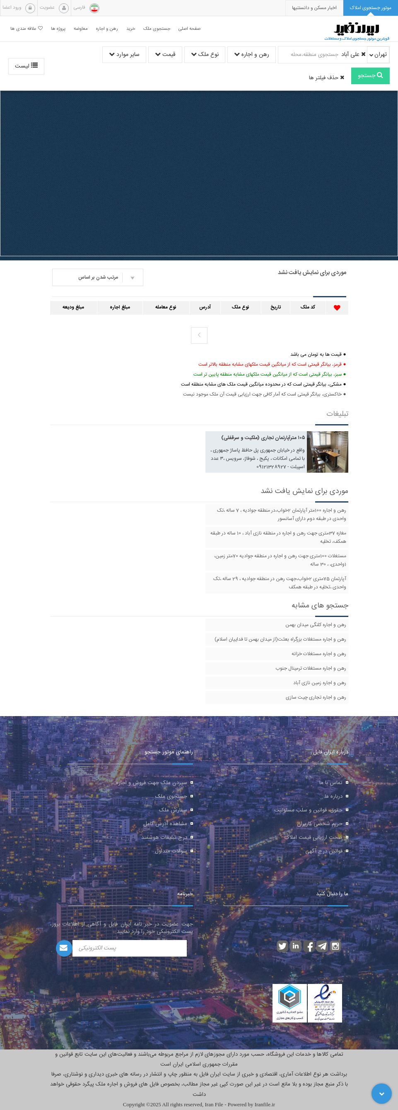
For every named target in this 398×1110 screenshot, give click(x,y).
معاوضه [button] (81, 29)
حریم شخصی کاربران (320, 823)
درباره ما (334, 796)
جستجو (370, 76)
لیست (26, 66)
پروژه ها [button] (58, 29)
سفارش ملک (173, 810)
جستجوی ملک (171, 796)
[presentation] (314, 8)
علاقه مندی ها (26, 29)
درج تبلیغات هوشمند (164, 837)
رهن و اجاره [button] (107, 29)
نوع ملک (205, 55)
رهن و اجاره (251, 55)
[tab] (370, 8)
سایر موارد (124, 55)
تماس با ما (331, 782)
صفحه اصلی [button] (189, 29)
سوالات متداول (171, 851)
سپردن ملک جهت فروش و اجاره (151, 782)
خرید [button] (130, 29)
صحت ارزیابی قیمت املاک (314, 837)
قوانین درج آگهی (324, 851)
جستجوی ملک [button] (156, 29)
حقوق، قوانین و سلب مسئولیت (308, 810)
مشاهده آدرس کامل (165, 823)
